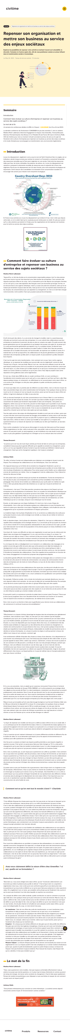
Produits (26, 1031)
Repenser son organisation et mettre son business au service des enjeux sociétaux (33, 26)
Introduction (8, 115)
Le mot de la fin (9, 124)
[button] (64, 9)
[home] (11, 8)
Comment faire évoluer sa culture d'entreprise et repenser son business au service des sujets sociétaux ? (33, 120)
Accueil (6, 26)
